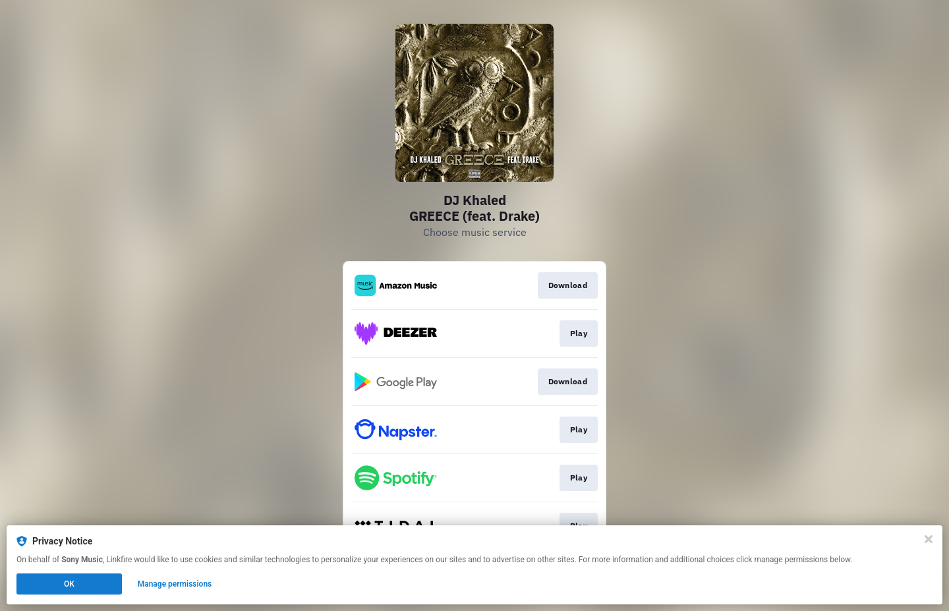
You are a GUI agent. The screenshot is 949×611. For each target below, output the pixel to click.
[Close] (928, 539)
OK (69, 584)
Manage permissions (175, 584)
